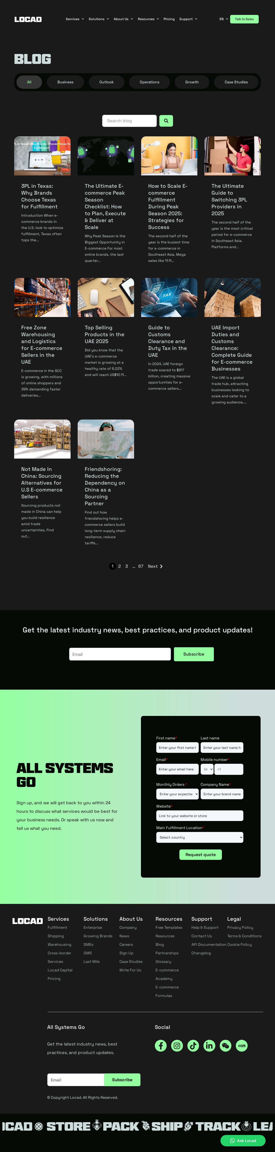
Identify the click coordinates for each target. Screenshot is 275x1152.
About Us (123, 19)
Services (75, 19)
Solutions (99, 19)
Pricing (169, 19)
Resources (148, 19)
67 (140, 566)
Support (188, 19)
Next (153, 566)
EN (224, 18)
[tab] (29, 82)
